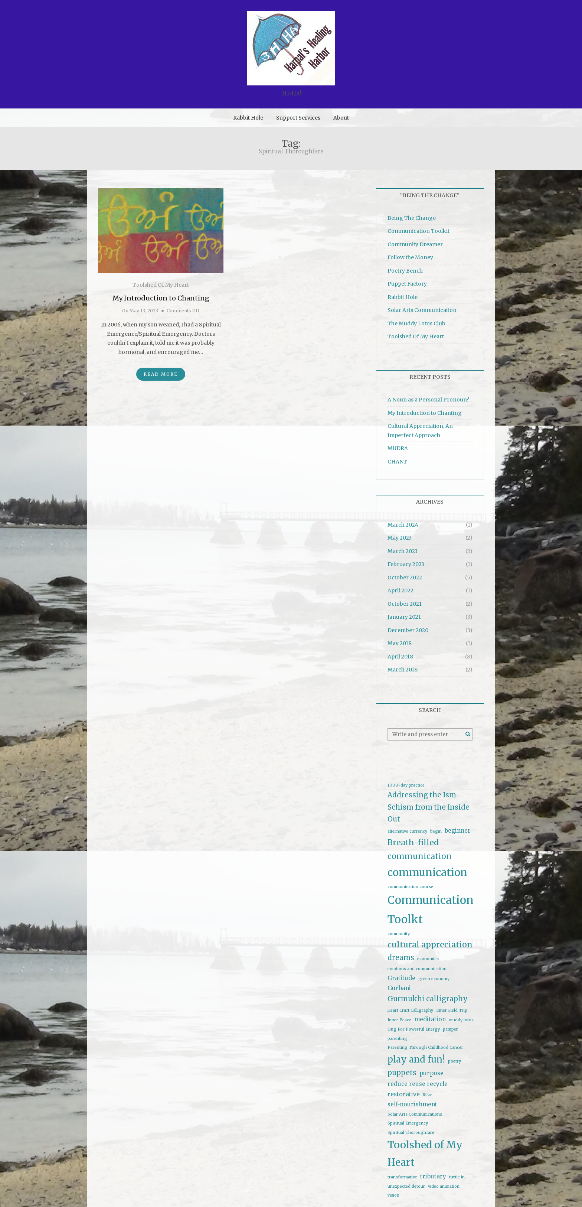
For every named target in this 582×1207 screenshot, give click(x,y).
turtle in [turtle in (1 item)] (457, 1177)
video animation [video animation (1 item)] (444, 1186)
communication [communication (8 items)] (427, 872)
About (341, 117)
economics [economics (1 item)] (428, 958)
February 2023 (406, 564)
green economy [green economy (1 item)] (433, 978)
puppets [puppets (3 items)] (402, 1072)
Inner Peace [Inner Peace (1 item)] (399, 1020)
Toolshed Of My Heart (161, 285)
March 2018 (403, 669)
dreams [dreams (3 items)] (401, 957)
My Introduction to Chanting (160, 298)
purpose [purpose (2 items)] (431, 1073)
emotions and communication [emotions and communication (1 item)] (417, 968)
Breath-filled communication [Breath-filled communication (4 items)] (420, 849)
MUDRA (398, 448)
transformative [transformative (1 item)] (402, 1177)
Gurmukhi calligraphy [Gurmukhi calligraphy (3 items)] (428, 999)
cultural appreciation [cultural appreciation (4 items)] (430, 945)
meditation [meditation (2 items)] (430, 1019)
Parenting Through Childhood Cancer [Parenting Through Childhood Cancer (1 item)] (425, 1047)
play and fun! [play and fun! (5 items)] (416, 1059)
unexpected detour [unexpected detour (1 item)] (406, 1186)
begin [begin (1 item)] (436, 831)
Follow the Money (410, 257)
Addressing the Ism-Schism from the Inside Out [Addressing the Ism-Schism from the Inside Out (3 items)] (429, 807)
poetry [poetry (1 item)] (454, 1061)
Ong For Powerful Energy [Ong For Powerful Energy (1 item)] (414, 1029)
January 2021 (404, 617)
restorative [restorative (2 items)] (404, 1094)
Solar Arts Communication (422, 310)
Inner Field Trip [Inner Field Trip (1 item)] (451, 1010)
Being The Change (412, 218)
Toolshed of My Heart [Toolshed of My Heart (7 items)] (425, 1153)
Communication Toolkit (418, 231)
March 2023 (403, 551)
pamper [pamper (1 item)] (450, 1029)
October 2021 (405, 604)
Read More (161, 374)
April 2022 (400, 590)
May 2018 (400, 643)
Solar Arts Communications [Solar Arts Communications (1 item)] (415, 1114)
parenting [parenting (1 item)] (397, 1038)
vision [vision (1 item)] (393, 1195)
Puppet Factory (407, 283)
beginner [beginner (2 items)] (458, 830)
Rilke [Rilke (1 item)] (427, 1095)
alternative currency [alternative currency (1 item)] (407, 831)
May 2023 (400, 537)
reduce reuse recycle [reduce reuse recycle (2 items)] (418, 1083)
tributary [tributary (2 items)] (433, 1176)
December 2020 (408, 630)
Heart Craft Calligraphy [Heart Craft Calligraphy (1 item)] (410, 1010)
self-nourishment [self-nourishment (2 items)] (412, 1104)
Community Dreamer (415, 244)
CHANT (397, 461)
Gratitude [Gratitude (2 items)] (401, 978)
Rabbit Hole (248, 117)
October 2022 (405, 577)
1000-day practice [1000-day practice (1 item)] (406, 785)
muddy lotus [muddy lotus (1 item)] (461, 1020)
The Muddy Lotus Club (416, 323)
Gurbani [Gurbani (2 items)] (399, 988)
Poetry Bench (405, 270)
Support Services (298, 117)
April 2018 (400, 656)
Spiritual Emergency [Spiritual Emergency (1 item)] (408, 1123)
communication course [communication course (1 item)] (410, 886)
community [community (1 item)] (399, 933)
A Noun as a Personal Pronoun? (428, 399)
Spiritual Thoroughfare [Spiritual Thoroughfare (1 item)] (411, 1132)
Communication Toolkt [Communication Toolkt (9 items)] (431, 909)
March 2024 (403, 524)
